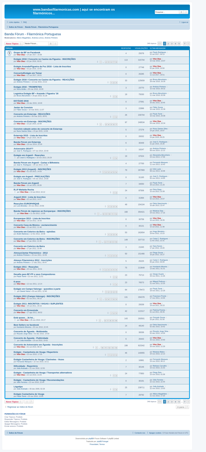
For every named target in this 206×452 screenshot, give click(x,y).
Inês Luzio (157, 169)
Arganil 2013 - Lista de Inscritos (30, 197)
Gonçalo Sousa (159, 317)
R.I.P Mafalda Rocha (24, 189)
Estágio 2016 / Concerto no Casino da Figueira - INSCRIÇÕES (45, 59)
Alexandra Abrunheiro (161, 155)
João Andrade (25, 340)
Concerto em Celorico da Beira (29, 246)
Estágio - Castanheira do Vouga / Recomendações (39, 380)
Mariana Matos (159, 352)
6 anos (17, 281)
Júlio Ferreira (22, 382)
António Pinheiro (51, 38)
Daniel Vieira (25, 291)
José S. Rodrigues (160, 142)
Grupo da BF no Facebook (27, 52)
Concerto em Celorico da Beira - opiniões (34, 231)
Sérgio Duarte (158, 274)
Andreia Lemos (38, 38)
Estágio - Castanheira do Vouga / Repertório (36, 352)
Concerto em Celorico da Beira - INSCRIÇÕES (37, 239)
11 (112, 214)
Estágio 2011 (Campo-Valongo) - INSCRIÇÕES (37, 296)
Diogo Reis (157, 372)
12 (116, 214)
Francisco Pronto (159, 296)
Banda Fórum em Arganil (26, 183)
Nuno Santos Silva (24, 131)
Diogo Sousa (158, 253)
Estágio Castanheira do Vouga (29, 394)
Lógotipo (18, 386)
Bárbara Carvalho (160, 366)
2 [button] (168, 43)
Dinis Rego (157, 189)
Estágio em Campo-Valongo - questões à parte (37, 289)
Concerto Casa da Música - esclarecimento (35, 225)
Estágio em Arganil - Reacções (29, 155)
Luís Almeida (22, 206)
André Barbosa (22, 234)
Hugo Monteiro (158, 231)
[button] (160, 43)
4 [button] (175, 43)
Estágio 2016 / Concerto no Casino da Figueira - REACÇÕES (44, 79)
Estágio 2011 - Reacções (26, 267)
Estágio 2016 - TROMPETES (28, 87)
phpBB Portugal (102, 441)
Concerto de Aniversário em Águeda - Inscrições (38, 344)
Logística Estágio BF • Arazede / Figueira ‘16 (36, 93)
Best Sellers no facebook (26, 325)
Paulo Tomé (157, 114)
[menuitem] (23, 22)
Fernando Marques (160, 162)
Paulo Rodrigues (159, 52)
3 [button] (171, 43)
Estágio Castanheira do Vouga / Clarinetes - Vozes (39, 359)
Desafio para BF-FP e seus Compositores (34, 274)
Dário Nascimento (160, 203)
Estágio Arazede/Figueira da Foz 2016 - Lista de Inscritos (42, 66)
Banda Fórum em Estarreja (27, 142)
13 (112, 348)
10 (109, 214)
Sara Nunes (157, 246)
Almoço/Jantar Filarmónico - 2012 (31, 253)
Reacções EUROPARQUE (26, 203)
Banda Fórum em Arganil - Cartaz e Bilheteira (36, 162)
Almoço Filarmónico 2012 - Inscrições (33, 260)
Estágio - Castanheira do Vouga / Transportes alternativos (43, 372)
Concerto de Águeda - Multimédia (30, 331)
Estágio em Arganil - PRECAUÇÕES (32, 176)
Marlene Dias (158, 211)
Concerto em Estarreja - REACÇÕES (32, 114)
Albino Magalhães (24, 38)
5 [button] (179, 43)
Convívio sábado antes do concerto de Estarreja (38, 129)
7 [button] (184, 43)
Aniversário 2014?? (23, 148)
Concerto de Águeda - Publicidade (31, 338)
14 (116, 348)
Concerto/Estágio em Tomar (28, 73)
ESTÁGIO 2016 (21, 101)
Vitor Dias (21, 55)
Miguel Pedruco (159, 281)
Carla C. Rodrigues (160, 239)
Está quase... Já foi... (24, 317)
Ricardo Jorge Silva (24, 334)
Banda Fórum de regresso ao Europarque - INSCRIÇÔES (42, 211)
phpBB (90, 438)
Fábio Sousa (22, 110)
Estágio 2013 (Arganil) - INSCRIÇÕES (32, 169)
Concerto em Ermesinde (26, 310)
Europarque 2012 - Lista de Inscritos (32, 218)
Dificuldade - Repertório (26, 366)
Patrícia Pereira (159, 310)
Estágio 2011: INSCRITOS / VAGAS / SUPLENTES (38, 303)
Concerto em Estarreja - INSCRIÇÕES (33, 121)
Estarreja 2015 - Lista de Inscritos (30, 135)
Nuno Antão (21, 89)
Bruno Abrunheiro (160, 79)
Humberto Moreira (160, 267)
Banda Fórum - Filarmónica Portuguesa (33, 34)
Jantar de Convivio (23, 107)
